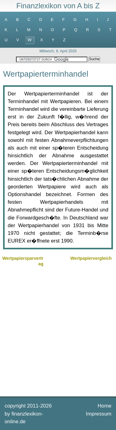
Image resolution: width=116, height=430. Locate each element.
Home (104, 406)
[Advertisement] (58, 331)
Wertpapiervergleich (90, 258)
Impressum (98, 414)
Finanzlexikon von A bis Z (58, 6)
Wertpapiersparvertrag (22, 261)
